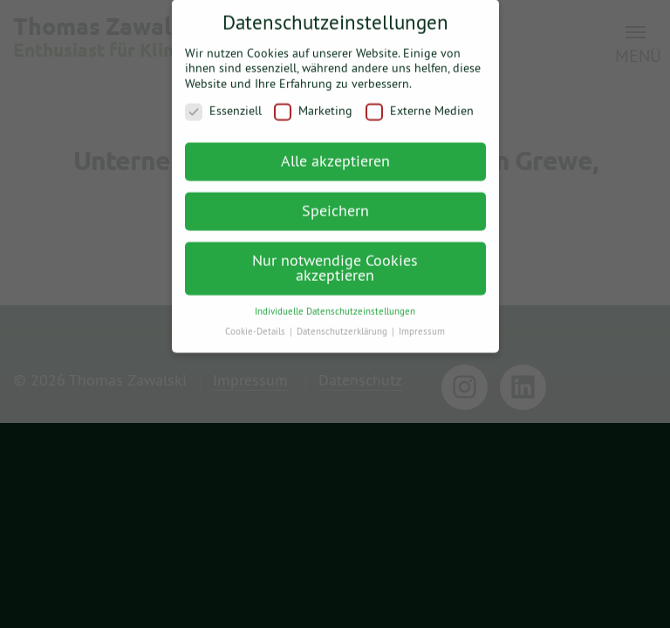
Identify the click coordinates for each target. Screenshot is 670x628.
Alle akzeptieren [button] (335, 151)
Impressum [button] (422, 322)
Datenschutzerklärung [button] (343, 322)
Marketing (313, 102)
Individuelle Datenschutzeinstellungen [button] (335, 302)
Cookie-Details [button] (256, 322)
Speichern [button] (335, 201)
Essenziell (223, 102)
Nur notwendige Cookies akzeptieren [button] (335, 258)
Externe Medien (420, 102)
